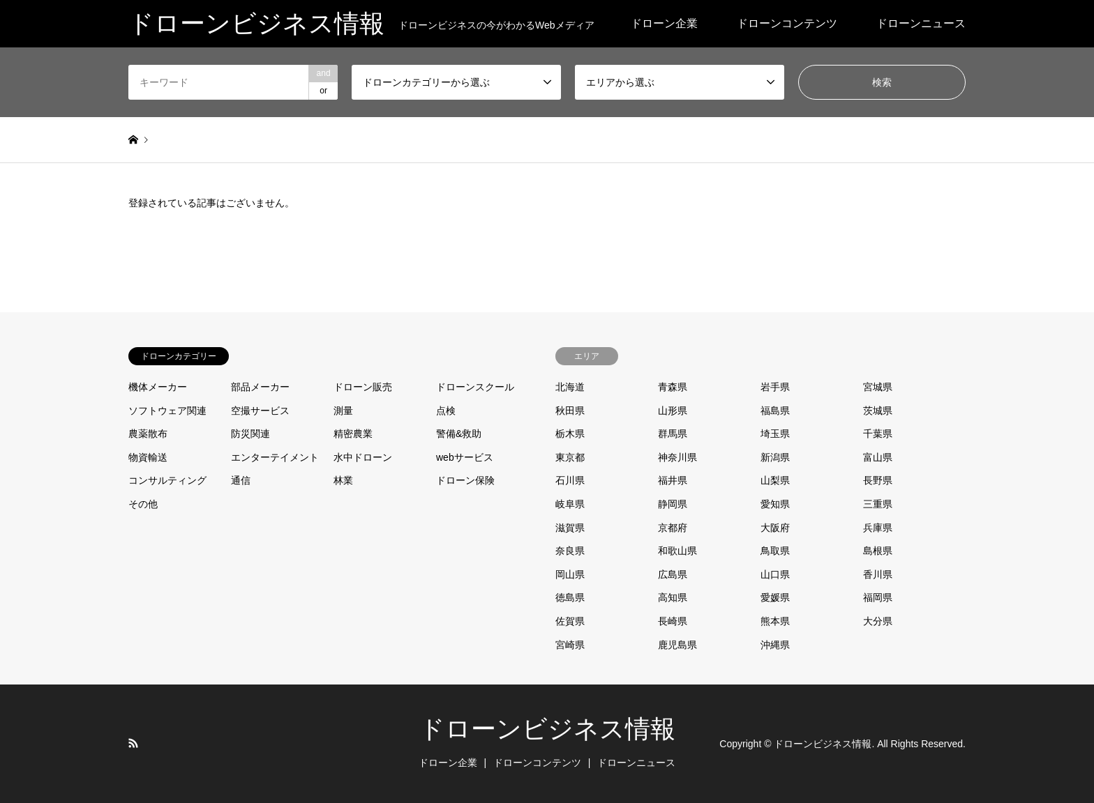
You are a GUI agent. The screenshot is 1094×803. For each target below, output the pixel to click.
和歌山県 (677, 550)
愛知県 (775, 504)
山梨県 (775, 480)
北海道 (570, 386)
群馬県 (672, 433)
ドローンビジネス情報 (547, 729)
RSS (133, 743)
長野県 (877, 480)
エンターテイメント (275, 457)
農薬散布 (147, 433)
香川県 (877, 574)
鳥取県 (775, 550)
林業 (343, 480)
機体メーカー (157, 386)
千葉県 (877, 433)
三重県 (877, 504)
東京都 (570, 457)
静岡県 (672, 504)
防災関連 (250, 433)
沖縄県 (775, 644)
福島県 (775, 410)
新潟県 (775, 457)
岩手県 (775, 386)
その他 (143, 504)
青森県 (672, 386)
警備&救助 (458, 433)
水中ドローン (363, 457)
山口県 (775, 574)
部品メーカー (260, 386)
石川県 (570, 480)
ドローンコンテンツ (787, 23)
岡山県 (570, 574)
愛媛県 (775, 597)
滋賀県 (570, 527)
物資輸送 (147, 457)
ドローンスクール (475, 386)
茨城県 (877, 410)
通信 (240, 480)
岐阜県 (570, 504)
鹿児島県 (677, 644)
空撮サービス (260, 410)
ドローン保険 (465, 480)
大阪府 (775, 527)
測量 (343, 410)
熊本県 (775, 621)
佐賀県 (570, 621)
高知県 (672, 597)
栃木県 (570, 433)
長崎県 (672, 621)
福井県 (672, 480)
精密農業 (353, 433)
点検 (446, 410)
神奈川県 (677, 457)
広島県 (672, 574)
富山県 (877, 457)
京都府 (672, 527)
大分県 (877, 621)
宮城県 (877, 386)
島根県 (877, 550)
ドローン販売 (363, 386)
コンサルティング (167, 480)
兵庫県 (877, 527)
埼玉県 (775, 433)
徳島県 (570, 597)
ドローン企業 (664, 23)
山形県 (672, 410)
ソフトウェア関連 (167, 410)
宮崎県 (570, 644)
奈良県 (570, 550)
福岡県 (877, 597)
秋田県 (570, 410)
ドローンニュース (921, 23)
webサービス (464, 457)
